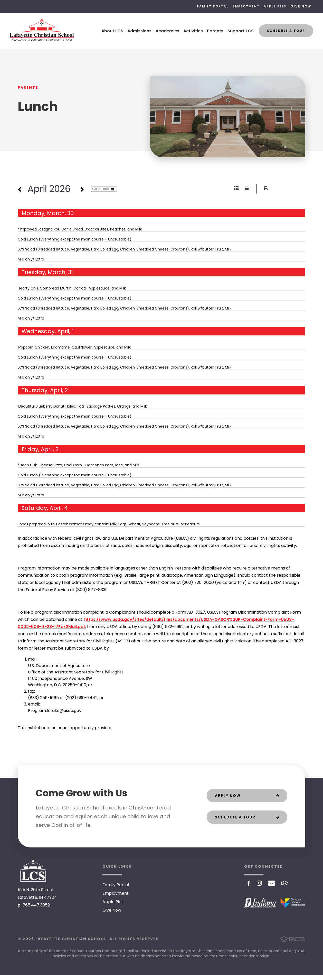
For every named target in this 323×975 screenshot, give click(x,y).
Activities (193, 31)
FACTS (284, 883)
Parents (215, 31)
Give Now (300, 6)
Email (271, 883)
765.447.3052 (36, 905)
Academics (167, 31)
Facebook (249, 883)
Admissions (139, 31)
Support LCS (240, 31)
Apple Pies (275, 6)
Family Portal (213, 6)
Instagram (259, 883)
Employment (246, 6)
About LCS (112, 31)
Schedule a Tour (286, 30)
